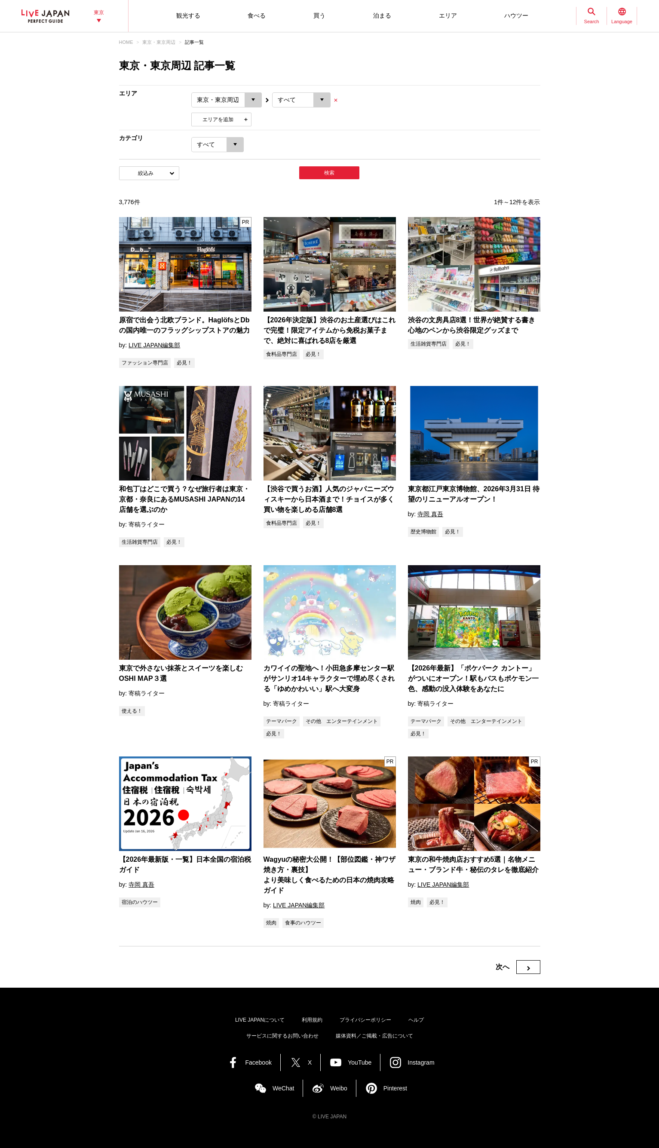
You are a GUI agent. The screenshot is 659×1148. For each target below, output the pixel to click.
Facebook (258, 1062)
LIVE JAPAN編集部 (154, 345)
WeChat (283, 1088)
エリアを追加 (217, 119)
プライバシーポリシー (365, 1020)
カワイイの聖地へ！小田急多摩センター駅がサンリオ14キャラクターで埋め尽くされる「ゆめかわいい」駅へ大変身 (329, 678)
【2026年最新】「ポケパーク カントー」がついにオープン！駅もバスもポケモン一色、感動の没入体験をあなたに (473, 678)
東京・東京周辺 (158, 42)
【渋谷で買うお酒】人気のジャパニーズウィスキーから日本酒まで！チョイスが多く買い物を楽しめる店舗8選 (329, 499)
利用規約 (312, 1020)
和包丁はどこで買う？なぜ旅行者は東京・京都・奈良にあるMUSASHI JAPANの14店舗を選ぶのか (184, 499)
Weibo (338, 1088)
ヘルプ (416, 1020)
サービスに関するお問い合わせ (282, 1036)
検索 (329, 173)
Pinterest (395, 1088)
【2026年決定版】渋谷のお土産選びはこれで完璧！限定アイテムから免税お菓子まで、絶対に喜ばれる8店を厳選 (330, 330)
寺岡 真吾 (430, 514)
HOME (126, 42)
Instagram (421, 1062)
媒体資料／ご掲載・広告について (374, 1036)
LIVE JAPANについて (260, 1020)
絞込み (145, 173)
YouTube (359, 1062)
